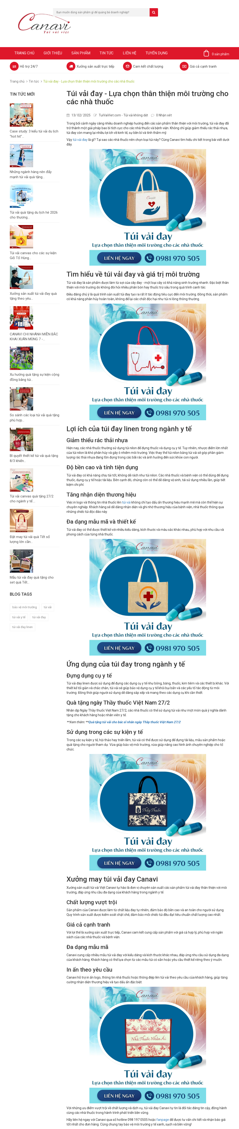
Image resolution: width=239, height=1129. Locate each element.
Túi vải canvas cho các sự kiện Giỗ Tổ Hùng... (33, 255)
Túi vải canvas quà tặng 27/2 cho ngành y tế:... (31, 498)
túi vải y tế (18, 617)
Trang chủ (24, 53)
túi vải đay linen (22, 627)
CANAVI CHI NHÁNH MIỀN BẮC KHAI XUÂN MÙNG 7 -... (34, 336)
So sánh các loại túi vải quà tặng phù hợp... (34, 417)
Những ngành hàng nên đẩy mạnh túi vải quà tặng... (31, 174)
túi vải (48, 607)
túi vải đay (39, 617)
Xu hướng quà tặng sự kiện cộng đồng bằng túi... (34, 377)
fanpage (162, 1120)
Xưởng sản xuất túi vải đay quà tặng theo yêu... (33, 296)
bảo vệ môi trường (24, 607)
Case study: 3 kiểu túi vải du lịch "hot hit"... (34, 133)
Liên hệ (129, 53)
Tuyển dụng (157, 53)
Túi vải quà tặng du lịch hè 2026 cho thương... (34, 214)
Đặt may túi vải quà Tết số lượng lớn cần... (30, 539)
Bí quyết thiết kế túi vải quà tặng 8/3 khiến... (34, 458)
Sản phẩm (80, 53)
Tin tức (106, 53)
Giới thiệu (53, 53)
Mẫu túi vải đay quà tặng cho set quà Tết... (32, 579)
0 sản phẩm (220, 54)
